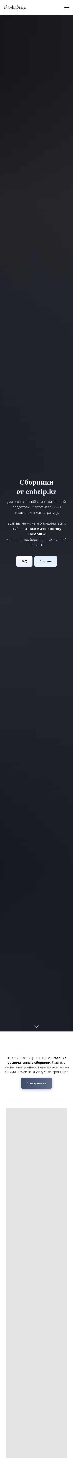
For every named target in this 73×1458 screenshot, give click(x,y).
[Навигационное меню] (66, 7)
